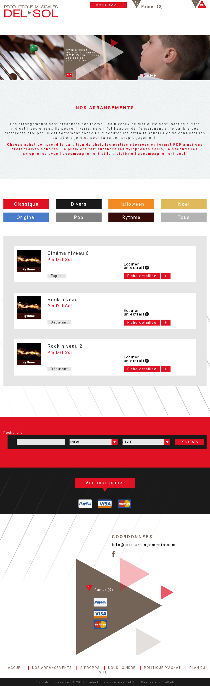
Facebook (173, 4)
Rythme (131, 217)
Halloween (131, 204)
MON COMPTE (108, 5)
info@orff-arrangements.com (144, 545)
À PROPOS (69, 27)
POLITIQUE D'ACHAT (125, 27)
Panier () (152, 6)
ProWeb (168, 682)
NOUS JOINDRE (93, 27)
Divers (79, 204)
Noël (184, 204)
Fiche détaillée (142, 276)
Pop (79, 217)
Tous (184, 217)
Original (26, 217)
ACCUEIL (12, 27)
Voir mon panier (105, 482)
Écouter (134, 266)
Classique (26, 204)
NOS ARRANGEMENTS (39, 27)
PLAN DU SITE (157, 27)
